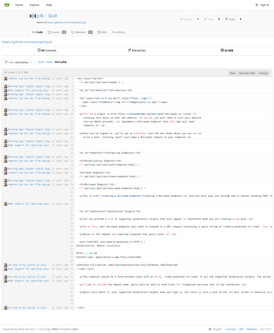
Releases (82, 32)
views (49, 62)
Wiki (102, 32)
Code (37, 32)
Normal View (247, 73)
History (263, 73)
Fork (230, 19)
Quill (52, 15)
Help (49, 5)
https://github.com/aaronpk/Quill (27, 42)
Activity (118, 32)
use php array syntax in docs (27, 265)
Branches (137, 50)
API (241, 329)
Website (252, 329)
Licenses (230, 329)
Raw (233, 73)
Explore (34, 5)
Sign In (262, 5)
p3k (40, 15)
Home (19, 5)
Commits (47, 50)
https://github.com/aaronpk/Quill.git (66, 22)
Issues (57, 32)
